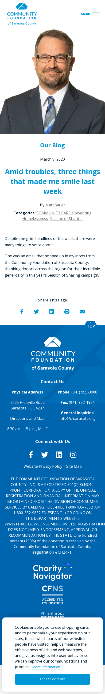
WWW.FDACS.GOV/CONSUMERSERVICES (40, 524)
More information (46, 666)
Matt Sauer (55, 205)
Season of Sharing (66, 218)
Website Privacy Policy (42, 466)
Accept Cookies (52, 679)
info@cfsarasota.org (78, 418)
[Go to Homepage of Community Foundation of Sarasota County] (22, 14)
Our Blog (52, 145)
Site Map (74, 466)
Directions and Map (27, 418)
